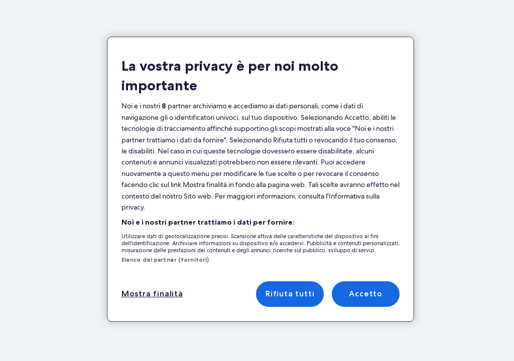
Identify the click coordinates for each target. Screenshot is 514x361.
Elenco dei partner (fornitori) (165, 259)
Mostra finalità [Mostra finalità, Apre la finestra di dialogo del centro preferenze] (152, 293)
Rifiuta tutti (290, 293)
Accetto (365, 293)
